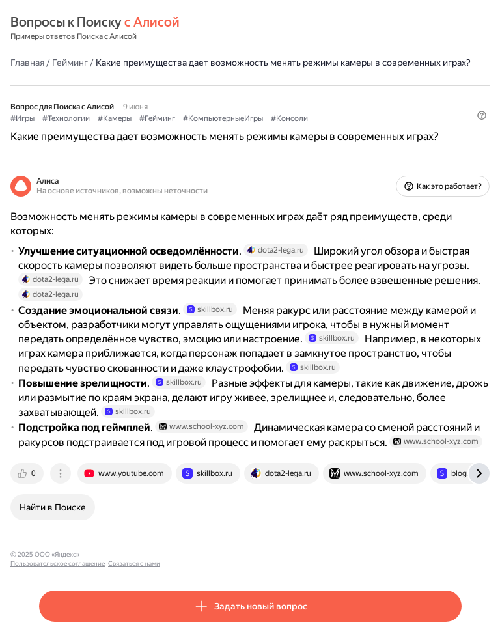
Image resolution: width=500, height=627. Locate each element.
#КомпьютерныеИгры (223, 118)
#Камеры (115, 118)
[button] (482, 115)
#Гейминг (157, 118)
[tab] (28, 473)
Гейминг (70, 62)
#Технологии (66, 118)
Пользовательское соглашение (132, 554)
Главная (27, 62)
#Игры (22, 118)
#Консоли (289, 118)
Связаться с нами (209, 554)
